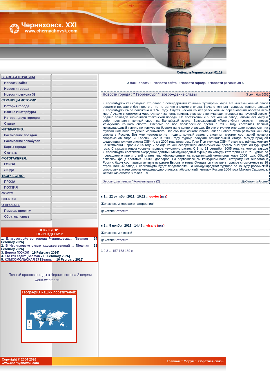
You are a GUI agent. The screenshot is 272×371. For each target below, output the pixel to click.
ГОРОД (9, 164)
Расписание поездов (20, 135)
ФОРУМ (7, 193)
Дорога (10, 252)
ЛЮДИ (9, 170)
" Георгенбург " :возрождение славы (165, 94)
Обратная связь (16, 216)
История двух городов (22, 117)
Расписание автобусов (22, 141)
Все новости (140, 83)
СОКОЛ (23, 252)
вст (163, 196)
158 (121, 250)
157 (115, 250)
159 (127, 250)
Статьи (9, 123)
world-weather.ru (48, 280)
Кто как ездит (15, 256)
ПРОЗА (9, 181)
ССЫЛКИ (8, 199)
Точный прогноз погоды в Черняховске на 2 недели (50, 275)
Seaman (82, 238)
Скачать (10, 152)
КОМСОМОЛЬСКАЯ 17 (22, 259)
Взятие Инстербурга (20, 112)
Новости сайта (15, 83)
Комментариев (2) (146, 181)
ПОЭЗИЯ (11, 187)
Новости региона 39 (19, 94)
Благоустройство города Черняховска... (39, 238)
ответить (123, 211)
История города (16, 106)
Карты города (15, 146)
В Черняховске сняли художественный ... (40, 245)
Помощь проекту (17, 210)
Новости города (16, 88)
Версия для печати (117, 181)
